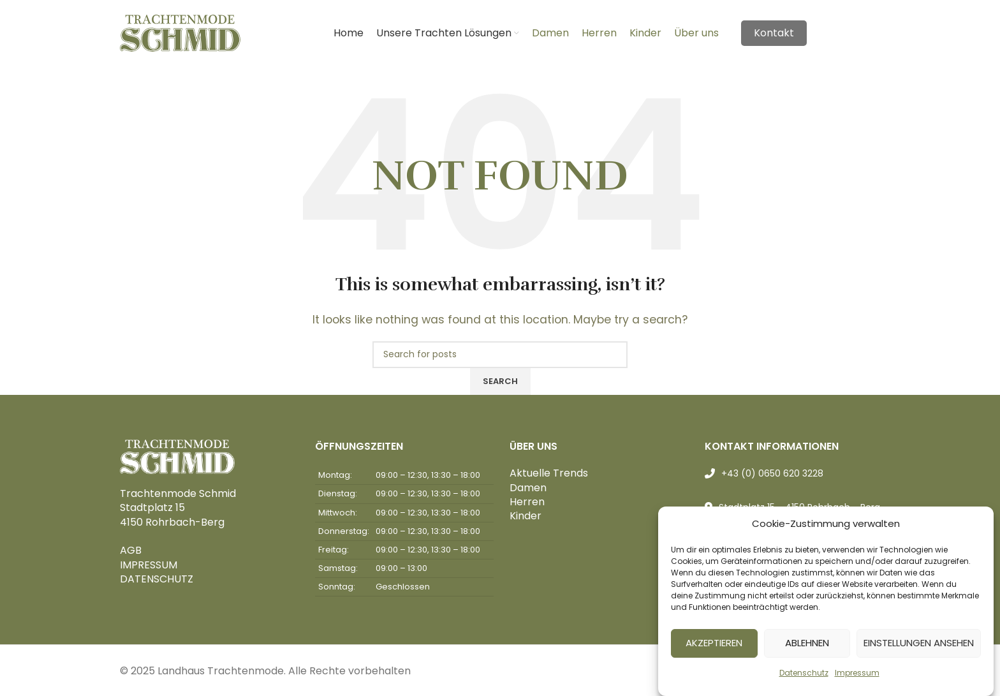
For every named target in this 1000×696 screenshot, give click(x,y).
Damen (528, 487)
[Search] (500, 354)
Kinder (525, 515)
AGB (131, 550)
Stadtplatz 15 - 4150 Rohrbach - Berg (799, 507)
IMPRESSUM (148, 565)
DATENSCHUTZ (156, 579)
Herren (527, 501)
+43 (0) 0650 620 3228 (772, 473)
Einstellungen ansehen (919, 648)
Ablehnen (807, 648)
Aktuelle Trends (549, 473)
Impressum (857, 677)
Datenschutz (803, 677)
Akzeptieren (714, 648)
